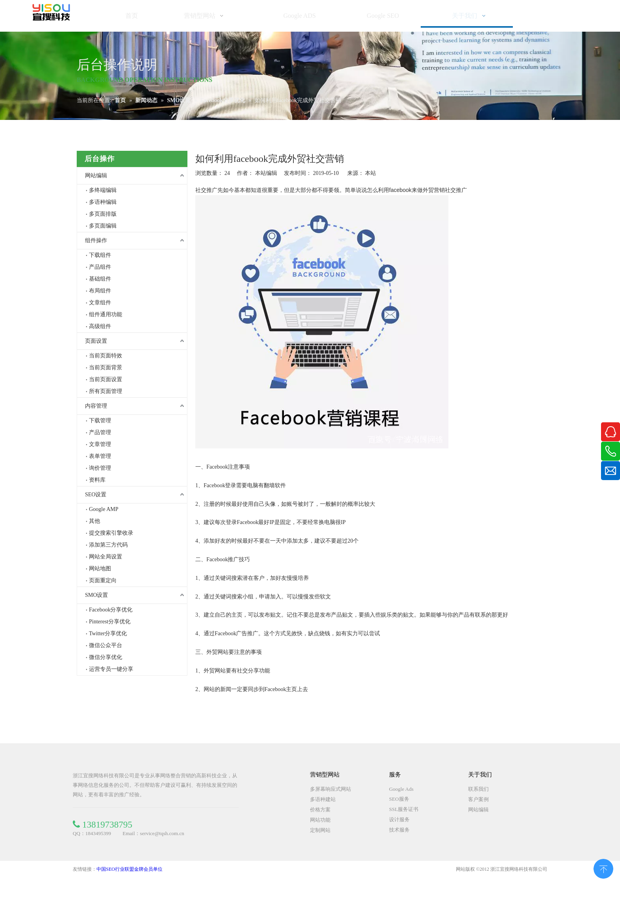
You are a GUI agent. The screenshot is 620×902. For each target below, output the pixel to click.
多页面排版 (103, 214)
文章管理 (100, 444)
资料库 (97, 480)
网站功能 (320, 820)
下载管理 (100, 420)
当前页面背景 (105, 367)
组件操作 (96, 240)
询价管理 (100, 468)
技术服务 (399, 830)
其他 (94, 521)
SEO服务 (399, 799)
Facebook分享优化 (110, 610)
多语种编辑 (103, 202)
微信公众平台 (105, 645)
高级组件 (100, 326)
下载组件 (100, 255)
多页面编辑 (103, 226)
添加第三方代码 (108, 545)
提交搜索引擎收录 (111, 533)
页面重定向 (103, 580)
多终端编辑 (103, 190)
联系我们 (478, 789)
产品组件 (100, 267)
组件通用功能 (105, 314)
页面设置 (96, 341)
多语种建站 (323, 799)
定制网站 (320, 830)
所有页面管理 (105, 391)
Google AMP (103, 509)
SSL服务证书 (403, 809)
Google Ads (401, 789)
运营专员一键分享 (111, 669)
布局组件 (100, 291)
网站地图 (100, 569)
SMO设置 (96, 595)
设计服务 (399, 819)
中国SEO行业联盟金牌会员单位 (129, 869)
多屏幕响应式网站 (330, 789)
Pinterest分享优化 (109, 622)
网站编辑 (96, 176)
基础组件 (100, 279)
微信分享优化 (105, 657)
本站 (370, 173)
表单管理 (100, 456)
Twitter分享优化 (108, 633)
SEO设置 (95, 495)
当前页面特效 (105, 356)
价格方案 (320, 810)
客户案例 (478, 799)
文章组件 (100, 303)
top (603, 868)
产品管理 (100, 432)
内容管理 (96, 406)
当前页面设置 (105, 379)
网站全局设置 (105, 557)
